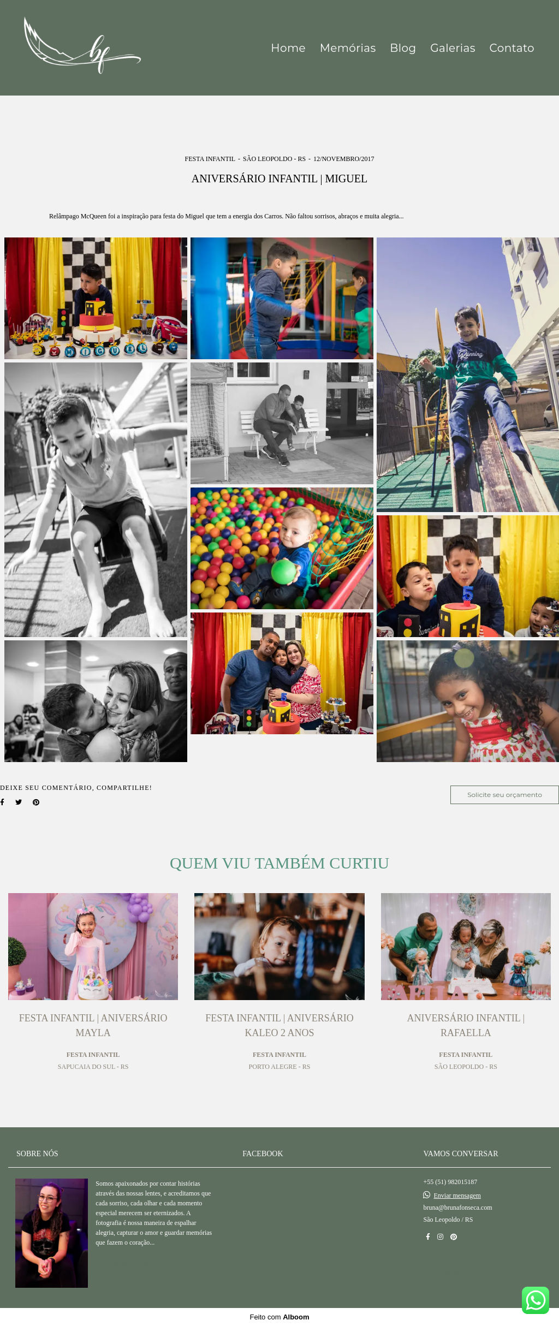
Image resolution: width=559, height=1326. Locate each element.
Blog (403, 48)
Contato (512, 48)
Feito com (279, 1317)
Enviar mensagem (456, 1195)
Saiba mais (130, 1264)
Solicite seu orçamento (504, 794)
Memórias (348, 48)
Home (288, 48)
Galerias (452, 48)
